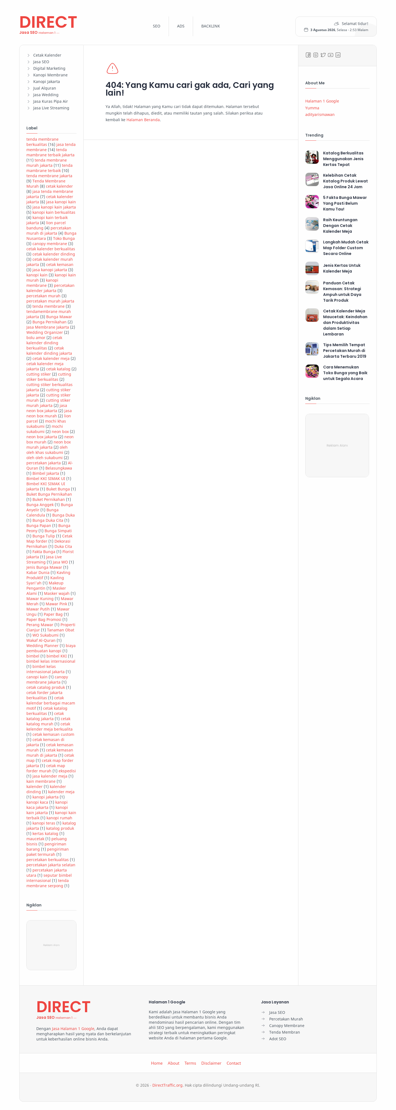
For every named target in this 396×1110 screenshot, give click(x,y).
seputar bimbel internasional (49, 878)
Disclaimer (211, 1063)
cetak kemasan (59, 264)
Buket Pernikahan (48, 499)
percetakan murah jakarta (50, 301)
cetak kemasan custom (53, 734)
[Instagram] (316, 55)
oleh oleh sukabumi (44, 457)
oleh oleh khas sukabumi (47, 450)
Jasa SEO (41, 61)
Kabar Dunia (38, 572)
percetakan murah (43, 295)
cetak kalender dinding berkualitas (44, 343)
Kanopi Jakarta (46, 81)
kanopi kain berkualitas (53, 212)
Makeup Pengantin (45, 585)
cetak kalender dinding (53, 254)
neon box (60, 431)
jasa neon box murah (49, 413)
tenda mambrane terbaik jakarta (50, 152)
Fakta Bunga (43, 551)
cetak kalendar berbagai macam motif (50, 703)
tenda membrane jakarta (49, 175)
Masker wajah (57, 593)
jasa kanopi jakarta (49, 269)
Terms (190, 1063)
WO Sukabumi (45, 635)
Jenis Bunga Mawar (44, 567)
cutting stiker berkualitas (48, 376)
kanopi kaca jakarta (47, 805)
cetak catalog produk (45, 687)
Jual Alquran (44, 88)
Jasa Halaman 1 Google (73, 1028)
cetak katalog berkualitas (46, 711)
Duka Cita (63, 546)
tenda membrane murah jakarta (46, 162)
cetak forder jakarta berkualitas (44, 695)
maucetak (35, 838)
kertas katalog (45, 833)
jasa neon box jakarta (46, 408)
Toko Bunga (64, 238)
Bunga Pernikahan (49, 321)
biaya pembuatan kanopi (51, 648)
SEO (156, 26)
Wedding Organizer (44, 332)
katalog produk (60, 828)
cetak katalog (58, 368)
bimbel (32, 656)
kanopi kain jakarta (47, 810)
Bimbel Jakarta (45, 473)
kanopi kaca (37, 802)
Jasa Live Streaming (51, 107)
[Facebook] (308, 55)
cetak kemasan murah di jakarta (49, 752)
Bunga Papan (38, 525)
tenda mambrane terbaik (49, 168)
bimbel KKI (56, 656)
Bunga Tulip (43, 536)
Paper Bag (53, 614)
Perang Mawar (39, 624)
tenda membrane (48, 306)
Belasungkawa (58, 468)
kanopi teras (43, 823)
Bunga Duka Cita (47, 520)
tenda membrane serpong (47, 883)
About (173, 1063)
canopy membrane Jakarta (47, 679)
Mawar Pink (56, 603)
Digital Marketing (49, 68)
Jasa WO (60, 562)
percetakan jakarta (43, 462)
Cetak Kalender (47, 55)
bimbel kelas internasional (50, 661)
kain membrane (41, 781)
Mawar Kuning (40, 598)
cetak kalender (59, 186)
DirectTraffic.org (167, 1085)
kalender (34, 786)
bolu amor (35, 337)
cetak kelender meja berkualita (49, 726)
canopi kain (37, 676)
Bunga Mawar (59, 316)
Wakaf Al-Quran (41, 640)
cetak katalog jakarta (45, 716)
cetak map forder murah (45, 768)
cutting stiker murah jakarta (48, 403)
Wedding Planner (42, 645)
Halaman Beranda (142, 119)
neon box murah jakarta (48, 444)
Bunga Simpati (58, 530)
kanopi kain (37, 275)
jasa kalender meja (49, 776)
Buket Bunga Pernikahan (49, 494)
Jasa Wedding (46, 94)
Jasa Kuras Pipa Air (50, 101)
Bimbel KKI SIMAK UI (45, 478)
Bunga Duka (63, 515)
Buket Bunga (58, 489)
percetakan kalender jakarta (50, 288)
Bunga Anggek (40, 504)
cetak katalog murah (48, 721)
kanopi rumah (59, 817)
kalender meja (61, 791)
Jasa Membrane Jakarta (47, 327)
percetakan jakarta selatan (50, 864)
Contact (234, 1063)
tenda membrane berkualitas (42, 142)
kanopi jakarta (45, 797)
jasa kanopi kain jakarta (54, 207)
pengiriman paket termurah (47, 852)
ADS (181, 26)
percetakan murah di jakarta (48, 230)
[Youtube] (331, 55)
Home (157, 1063)
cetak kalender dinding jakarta (49, 350)
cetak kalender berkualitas (50, 248)
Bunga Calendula (42, 512)
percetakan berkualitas (47, 859)
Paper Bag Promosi (43, 619)
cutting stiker (38, 374)
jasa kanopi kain (61, 201)
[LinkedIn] (338, 55)
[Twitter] (323, 55)
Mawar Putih (38, 609)
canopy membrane (49, 243)
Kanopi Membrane (50, 74)
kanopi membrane (42, 283)
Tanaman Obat (60, 629)
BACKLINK (210, 26)
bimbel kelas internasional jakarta (45, 669)
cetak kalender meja (51, 358)
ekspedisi (67, 770)
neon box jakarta (41, 436)
